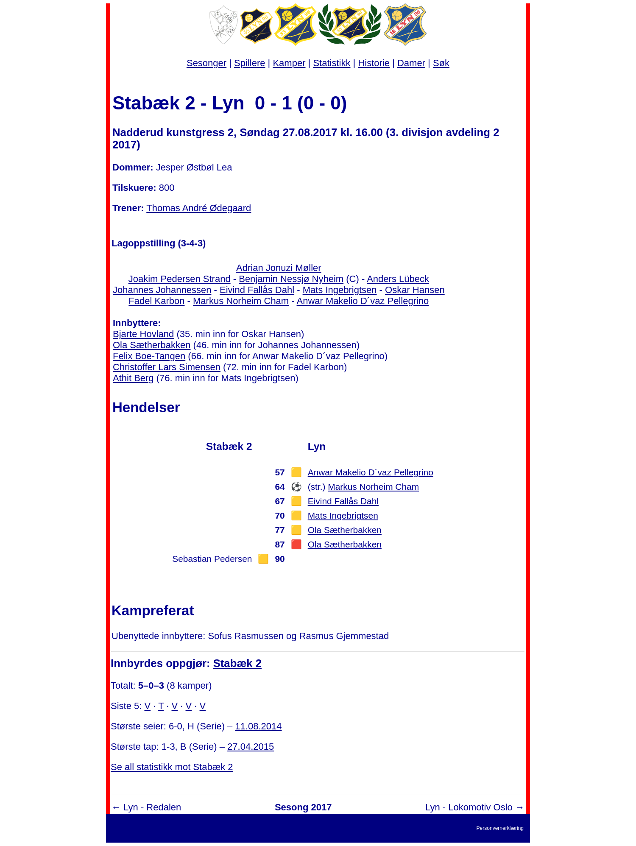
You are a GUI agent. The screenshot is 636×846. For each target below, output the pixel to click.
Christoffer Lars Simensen (166, 367)
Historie (374, 63)
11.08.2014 (258, 726)
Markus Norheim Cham (241, 301)
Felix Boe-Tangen (149, 356)
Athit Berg (133, 378)
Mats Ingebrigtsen (340, 290)
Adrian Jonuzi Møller (278, 267)
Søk (441, 63)
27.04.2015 (250, 746)
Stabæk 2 (237, 663)
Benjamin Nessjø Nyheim (291, 279)
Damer (411, 63)
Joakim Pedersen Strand (179, 279)
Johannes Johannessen (162, 290)
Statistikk (331, 63)
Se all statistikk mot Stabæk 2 (172, 767)
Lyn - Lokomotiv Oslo (469, 807)
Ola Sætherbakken (151, 345)
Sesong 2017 (303, 807)
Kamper (289, 63)
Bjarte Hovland (143, 334)
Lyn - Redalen (152, 807)
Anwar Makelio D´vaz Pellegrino (363, 301)
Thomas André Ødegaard (198, 208)
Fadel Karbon (156, 301)
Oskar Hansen (415, 290)
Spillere (249, 63)
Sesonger (206, 63)
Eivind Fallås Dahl (257, 290)
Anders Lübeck (398, 279)
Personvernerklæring (500, 828)
